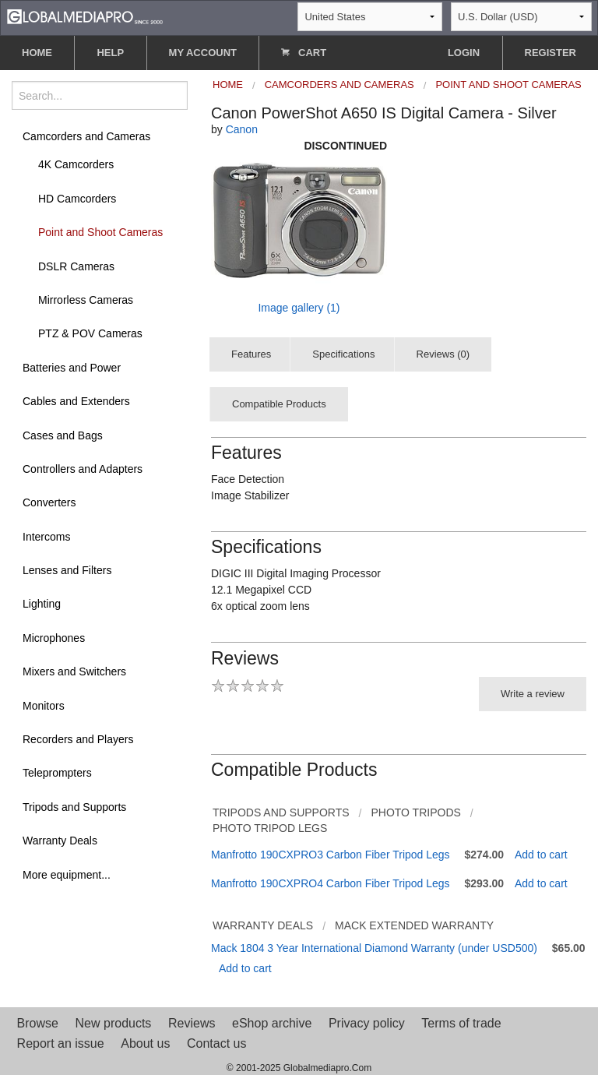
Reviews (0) (443, 354)
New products (114, 1023)
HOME (37, 52)
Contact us (216, 1043)
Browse (37, 1023)
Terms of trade (461, 1023)
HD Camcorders (77, 198)
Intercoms (46, 536)
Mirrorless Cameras (85, 300)
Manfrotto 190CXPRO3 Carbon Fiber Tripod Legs (330, 854)
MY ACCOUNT (203, 52)
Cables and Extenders (76, 401)
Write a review (533, 694)
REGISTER (550, 52)
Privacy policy (367, 1023)
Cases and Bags (63, 435)
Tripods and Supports (74, 807)
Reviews (191, 1023)
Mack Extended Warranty (414, 925)
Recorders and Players (78, 739)
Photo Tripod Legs (270, 828)
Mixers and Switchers (74, 671)
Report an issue (60, 1043)
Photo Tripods (415, 812)
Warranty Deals (60, 840)
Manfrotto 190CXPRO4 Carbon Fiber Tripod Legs (330, 883)
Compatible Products (279, 404)
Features (251, 354)
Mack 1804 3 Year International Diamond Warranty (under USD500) (374, 948)
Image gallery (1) (298, 307)
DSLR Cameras (76, 266)
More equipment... (67, 875)
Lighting (42, 603)
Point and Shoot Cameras (100, 232)
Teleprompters (57, 773)
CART (303, 52)
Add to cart (541, 854)
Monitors (44, 706)
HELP (110, 52)
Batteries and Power (72, 367)
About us (145, 1043)
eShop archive (271, 1023)
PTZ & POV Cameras (90, 333)
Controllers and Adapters (82, 469)
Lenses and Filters (67, 570)
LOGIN (464, 52)
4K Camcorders (76, 164)
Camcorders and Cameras (86, 136)
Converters (49, 502)
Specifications (343, 354)
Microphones (54, 638)
